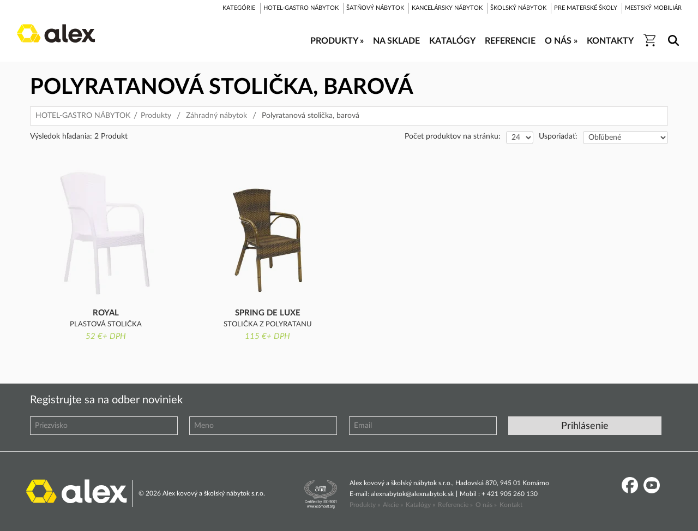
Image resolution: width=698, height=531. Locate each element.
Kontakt (511, 505)
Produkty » (365, 505)
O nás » (486, 505)
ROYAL (106, 313)
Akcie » (393, 505)
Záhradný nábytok (216, 116)
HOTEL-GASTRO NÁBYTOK (82, 116)
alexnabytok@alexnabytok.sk (412, 494)
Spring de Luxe (267, 313)
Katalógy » (420, 505)
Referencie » (455, 505)
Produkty (156, 116)
